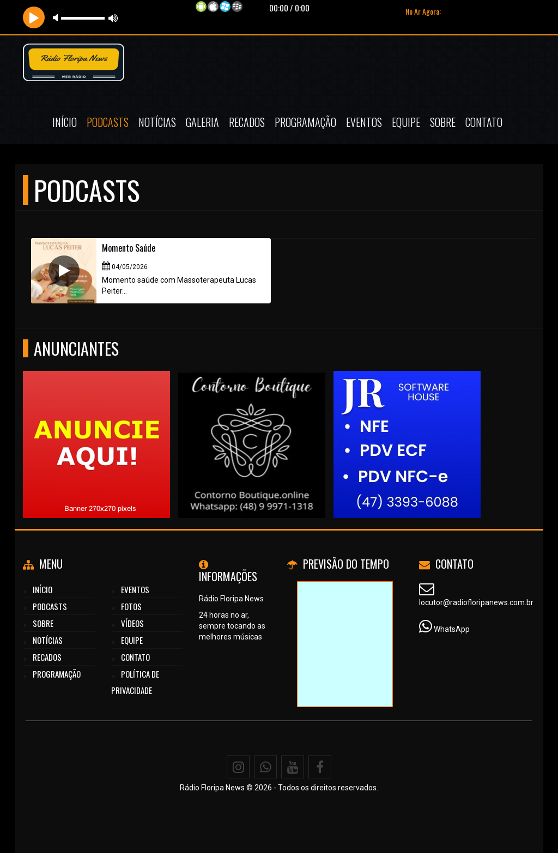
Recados (247, 122)
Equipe (406, 122)
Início (64, 122)
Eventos (364, 122)
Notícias (157, 122)
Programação (305, 122)
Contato (483, 122)
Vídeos (132, 623)
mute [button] (57, 18)
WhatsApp (452, 629)
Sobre (443, 122)
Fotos (131, 606)
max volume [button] (113, 18)
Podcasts (108, 122)
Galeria (202, 122)
